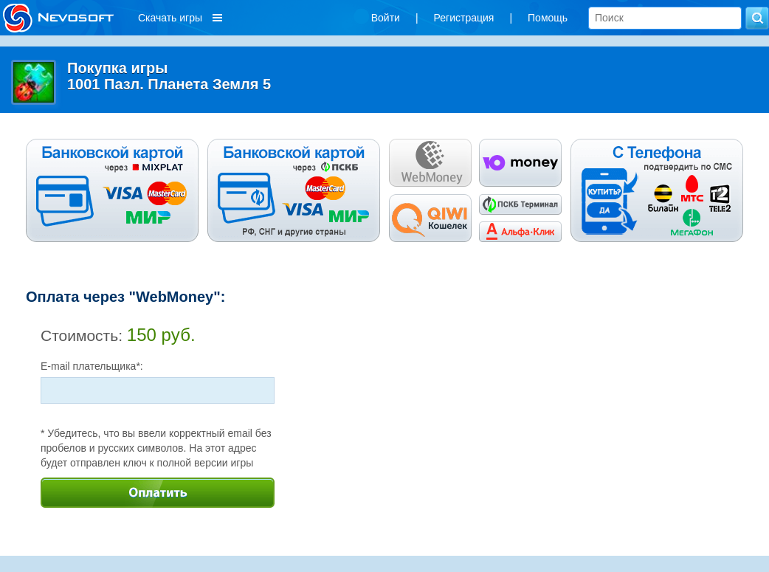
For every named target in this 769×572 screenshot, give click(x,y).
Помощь (548, 18)
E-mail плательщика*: (92, 366)
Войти (385, 18)
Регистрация (464, 18)
